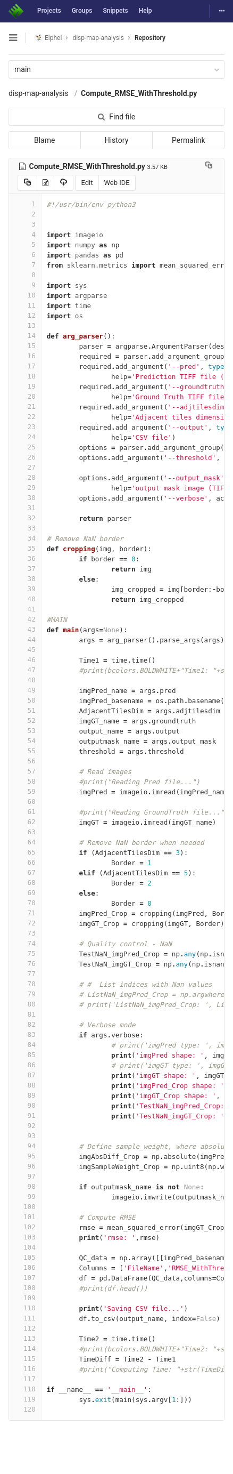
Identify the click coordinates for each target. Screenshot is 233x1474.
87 (25, 1075)
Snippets (115, 10)
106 (25, 1267)
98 (25, 1186)
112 (25, 1328)
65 (25, 852)
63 (25, 832)
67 (25, 872)
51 (25, 710)
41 (25, 609)
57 (25, 771)
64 (25, 842)
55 (25, 751)
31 (25, 508)
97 (25, 1176)
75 (25, 953)
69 (25, 893)
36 (25, 558)
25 (25, 447)
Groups (82, 10)
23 (25, 427)
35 (25, 548)
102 (25, 1227)
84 (25, 1045)
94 (25, 1146)
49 (25, 690)
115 (25, 1359)
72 (25, 923)
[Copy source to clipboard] (27, 183)
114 (25, 1348)
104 (25, 1247)
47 (25, 670)
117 (25, 1379)
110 (25, 1308)
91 (25, 1115)
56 (25, 761)
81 (25, 1014)
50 (25, 700)
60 (25, 802)
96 (25, 1166)
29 (25, 488)
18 (25, 376)
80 (25, 1004)
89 (25, 1095)
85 (25, 1055)
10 (25, 295)
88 (25, 1085)
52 (25, 720)
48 (25, 680)
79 (25, 994)
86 (25, 1065)
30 (25, 498)
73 (25, 933)
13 (25, 325)
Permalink (188, 140)
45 (25, 650)
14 (25, 336)
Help (145, 10)
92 (25, 1126)
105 (25, 1257)
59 (25, 791)
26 (25, 457)
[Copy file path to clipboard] (208, 166)
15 (25, 346)
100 (25, 1207)
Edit (87, 183)
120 (25, 1409)
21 (25, 406)
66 (25, 862)
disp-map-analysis (39, 93)
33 (25, 528)
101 (25, 1217)
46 (25, 660)
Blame (44, 140)
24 (25, 437)
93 (25, 1136)
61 (25, 812)
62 (25, 822)
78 (25, 984)
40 (25, 599)
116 (25, 1369)
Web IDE (117, 183)
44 (25, 639)
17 (25, 366)
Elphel (48, 38)
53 (25, 731)
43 (25, 629)
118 (25, 1389)
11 (25, 305)
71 (25, 913)
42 (25, 619)
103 (25, 1237)
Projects (49, 10)
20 (25, 396)
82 (25, 1024)
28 (25, 477)
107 (25, 1278)
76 (25, 964)
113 (25, 1338)
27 (25, 467)
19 (25, 386)
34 (25, 538)
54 (25, 741)
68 (25, 883)
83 (25, 1034)
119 (25, 1399)
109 (25, 1298)
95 (25, 1156)
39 (25, 589)
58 (25, 781)
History (117, 140)
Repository (150, 38)
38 (25, 579)
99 (25, 1197)
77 (25, 974)
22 (25, 417)
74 (25, 943)
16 (25, 356)
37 (25, 569)
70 (25, 903)
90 (25, 1105)
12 (25, 315)
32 (25, 518)
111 (25, 1318)
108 (25, 1288)
